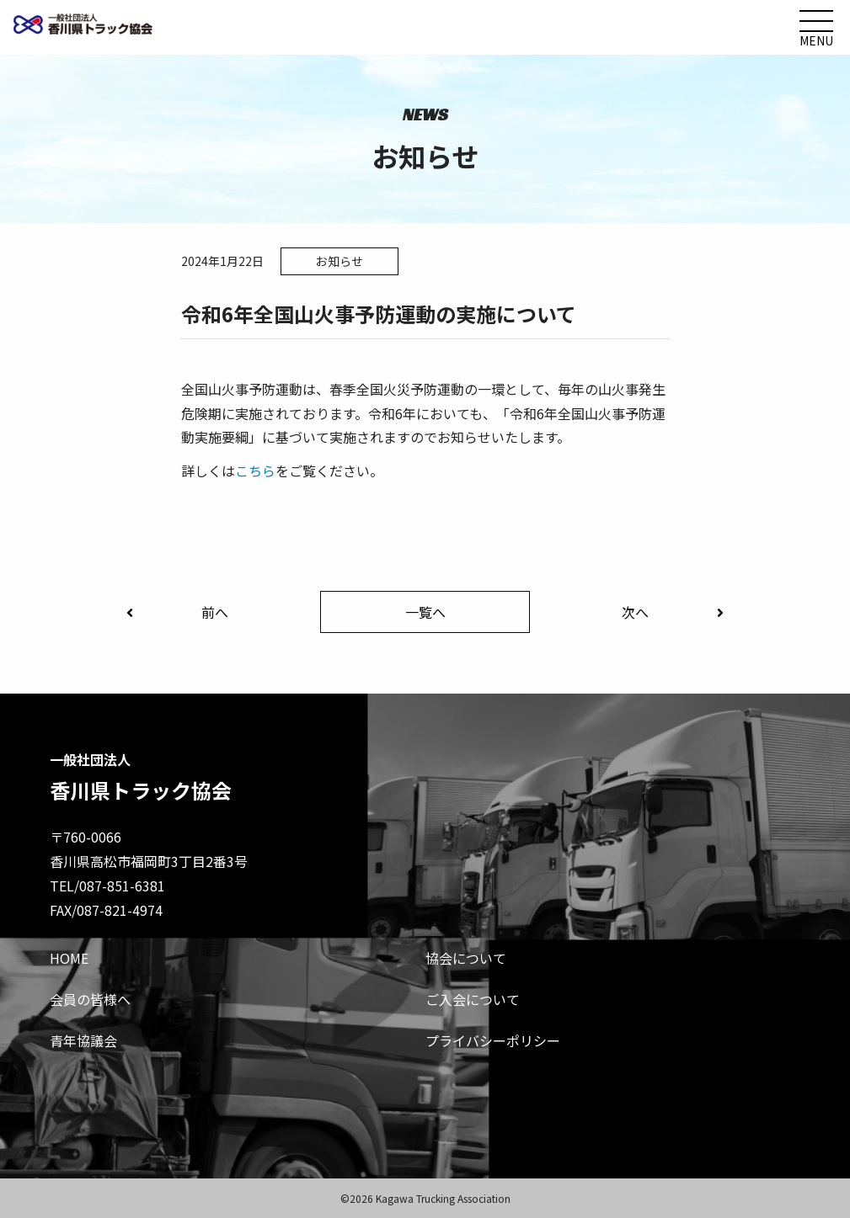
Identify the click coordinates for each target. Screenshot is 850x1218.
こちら (255, 470)
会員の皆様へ (90, 999)
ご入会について (472, 999)
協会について (465, 958)
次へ (673, 612)
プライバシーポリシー (492, 1040)
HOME (69, 958)
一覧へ (425, 612)
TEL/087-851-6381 (107, 885)
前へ (177, 612)
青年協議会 (83, 1040)
